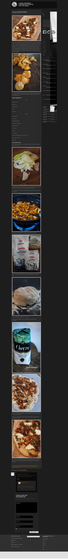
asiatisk (44, 45)
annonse (44, 41)
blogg (43, 53)
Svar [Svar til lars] (19, 489)
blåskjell (44, 51)
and (43, 39)
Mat (43, 547)
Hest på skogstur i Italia (46, 59)
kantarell (24, 465)
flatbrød (35, 465)
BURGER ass (44, 86)
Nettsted (18, 526)
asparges (44, 47)
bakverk (44, 48)
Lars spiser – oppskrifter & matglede (26, 4)
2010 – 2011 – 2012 (45, 81)
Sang (43, 549)
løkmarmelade (22, 466)
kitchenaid (44, 68)
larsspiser (18, 466)
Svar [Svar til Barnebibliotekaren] (18, 479)
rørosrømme (33, 466)
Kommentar (18, 503)
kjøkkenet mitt (44, 77)
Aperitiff (44, 42)
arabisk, (44, 44)
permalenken (17, 467)
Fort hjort (44, 99)
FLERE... (44, 54)
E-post (18, 521)
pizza (27, 465)
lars (37, 466)
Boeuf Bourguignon (45, 64)
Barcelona (44, 50)
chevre (32, 465)
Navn (18, 516)
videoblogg (44, 90)
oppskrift (27, 466)
